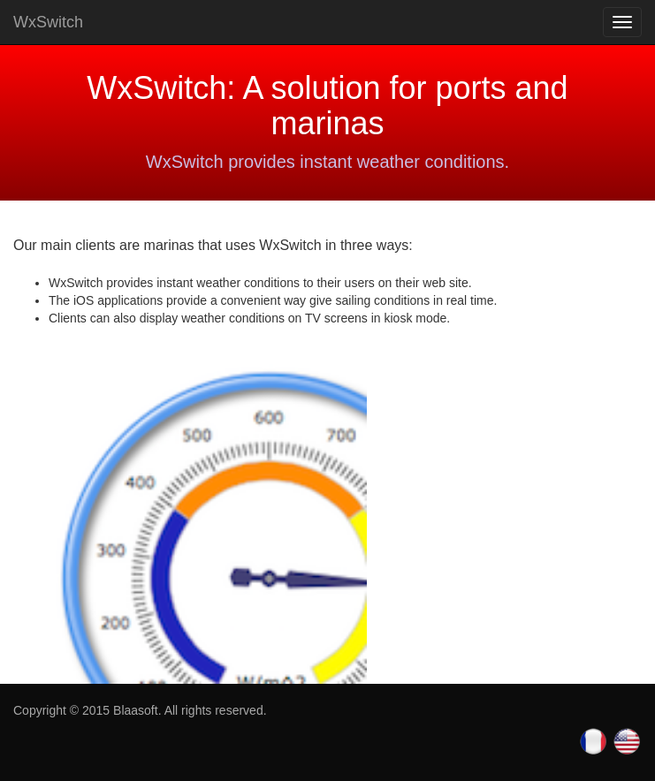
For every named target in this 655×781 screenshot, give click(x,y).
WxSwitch (48, 22)
